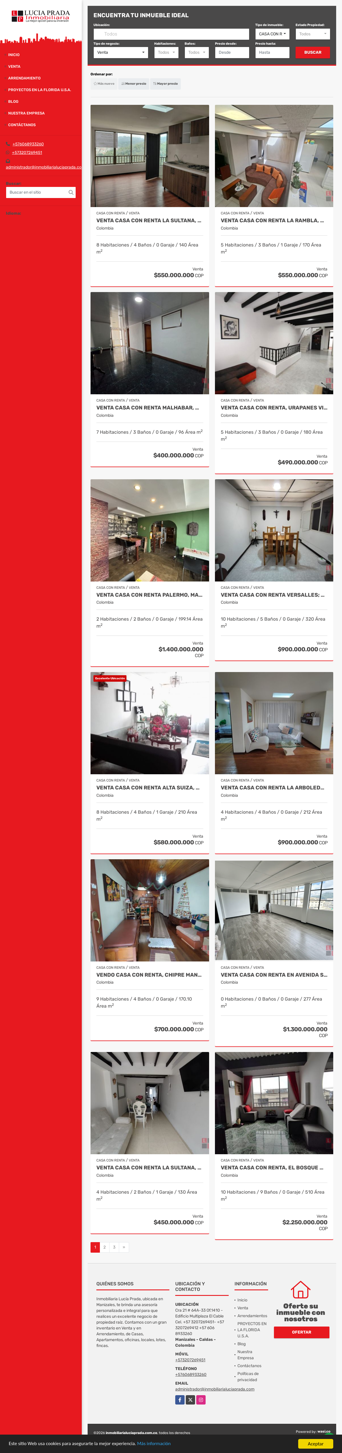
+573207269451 (27, 152)
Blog (13, 101)
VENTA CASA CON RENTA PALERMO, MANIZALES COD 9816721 (149, 595)
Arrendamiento (24, 78)
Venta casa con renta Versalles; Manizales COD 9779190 (274, 595)
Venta (14, 66)
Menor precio (133, 84)
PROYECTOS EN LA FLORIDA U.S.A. (39, 90)
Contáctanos (22, 125)
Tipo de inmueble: (269, 25)
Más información (156, 1444)
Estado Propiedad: (310, 25)
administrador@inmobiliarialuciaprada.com (45, 167)
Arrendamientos (252, 1315)
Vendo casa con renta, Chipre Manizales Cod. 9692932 (149, 975)
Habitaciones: (165, 44)
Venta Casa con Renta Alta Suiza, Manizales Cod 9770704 (149, 788)
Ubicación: (101, 25)
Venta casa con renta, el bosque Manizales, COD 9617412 (274, 1168)
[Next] (124, 1247)
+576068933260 (28, 144)
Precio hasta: (265, 44)
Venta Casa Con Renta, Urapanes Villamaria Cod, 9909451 (274, 408)
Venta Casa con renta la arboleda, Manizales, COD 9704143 (274, 788)
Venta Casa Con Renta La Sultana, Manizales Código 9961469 (149, 221)
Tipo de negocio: (106, 44)
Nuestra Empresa (26, 113)
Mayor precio (165, 84)
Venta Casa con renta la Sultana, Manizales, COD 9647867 (149, 1168)
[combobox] (272, 34)
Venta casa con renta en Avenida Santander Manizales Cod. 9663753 (274, 975)
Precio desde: (226, 44)
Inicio (14, 55)
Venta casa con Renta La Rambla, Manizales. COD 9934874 (274, 221)
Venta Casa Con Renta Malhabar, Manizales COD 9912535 (149, 408)
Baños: (190, 44)
